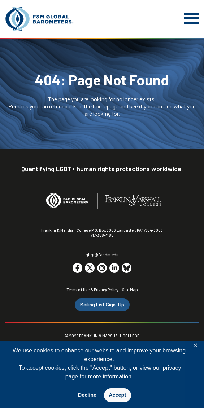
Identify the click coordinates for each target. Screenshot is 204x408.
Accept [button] (117, 395)
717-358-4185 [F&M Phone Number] (102, 235)
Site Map (130, 289)
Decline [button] (87, 395)
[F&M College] (133, 201)
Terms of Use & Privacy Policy (92, 289)
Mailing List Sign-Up (102, 304)
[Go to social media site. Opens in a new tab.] (77, 268)
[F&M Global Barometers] (39, 19)
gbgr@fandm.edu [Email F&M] (102, 254)
